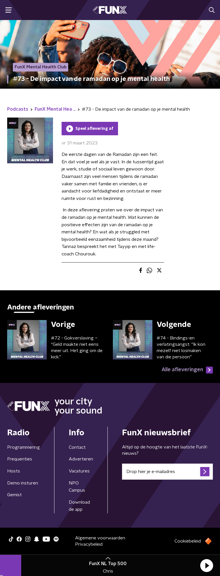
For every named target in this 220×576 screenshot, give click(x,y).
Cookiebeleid (187, 541)
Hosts (13, 471)
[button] (206, 565)
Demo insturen (22, 483)
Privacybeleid (89, 544)
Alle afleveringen (187, 370)
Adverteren (81, 459)
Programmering (23, 447)
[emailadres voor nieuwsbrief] (167, 472)
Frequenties (19, 459)
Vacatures (79, 471)
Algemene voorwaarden (100, 538)
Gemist (14, 494)
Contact (77, 447)
